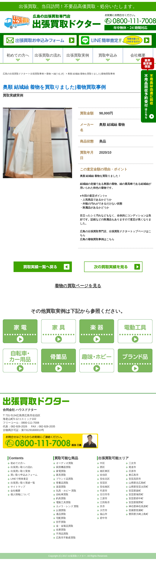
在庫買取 (61, 529)
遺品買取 (61, 514)
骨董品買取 (62, 482)
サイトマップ (18, 486)
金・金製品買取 (64, 525)
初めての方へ (18, 55)
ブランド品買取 (64, 478)
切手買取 (61, 522)
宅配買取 (61, 518)
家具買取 (61, 474)
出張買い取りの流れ (22, 467)
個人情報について (20, 494)
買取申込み (107, 55)
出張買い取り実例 (20, 471)
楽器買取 (61, 486)
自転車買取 (62, 494)
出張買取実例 (77, 55)
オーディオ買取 (64, 463)
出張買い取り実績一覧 (23, 482)
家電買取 (61, 471)
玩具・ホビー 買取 (66, 490)
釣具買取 (61, 498)
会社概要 (137, 55)
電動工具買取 (63, 502)
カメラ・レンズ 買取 (67, 506)
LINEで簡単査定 (19, 478)
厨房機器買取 (63, 467)
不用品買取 (62, 533)
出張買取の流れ (48, 55)
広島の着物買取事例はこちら (97, 239)
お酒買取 (61, 510)
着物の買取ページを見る (78, 285)
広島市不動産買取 (66, 537)
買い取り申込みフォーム (24, 474)
